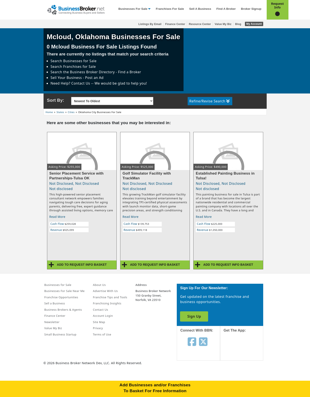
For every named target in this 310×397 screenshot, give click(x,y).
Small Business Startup (60, 334)
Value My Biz (223, 24)
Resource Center (200, 24)
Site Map (99, 322)
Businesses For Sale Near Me (64, 291)
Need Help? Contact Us (71, 83)
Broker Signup (251, 8)
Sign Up (194, 316)
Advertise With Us (105, 291)
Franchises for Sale (170, 8)
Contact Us (100, 310)
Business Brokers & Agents (63, 310)
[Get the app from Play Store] (245, 380)
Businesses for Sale (132, 8)
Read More (57, 217)
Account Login (103, 316)
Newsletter (52, 322)
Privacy (98, 328)
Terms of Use (102, 334)
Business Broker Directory (92, 72)
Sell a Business (200, 8)
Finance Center (175, 24)
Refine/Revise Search (209, 101)
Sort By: (55, 100)
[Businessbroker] (75, 9)
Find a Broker (226, 8)
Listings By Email (150, 24)
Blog (238, 24)
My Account (254, 23)
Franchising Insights (107, 303)
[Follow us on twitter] (203, 341)
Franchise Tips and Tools (110, 297)
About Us (99, 285)
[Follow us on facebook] (192, 341)
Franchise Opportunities (61, 297)
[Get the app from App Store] (245, 350)
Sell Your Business (67, 77)
